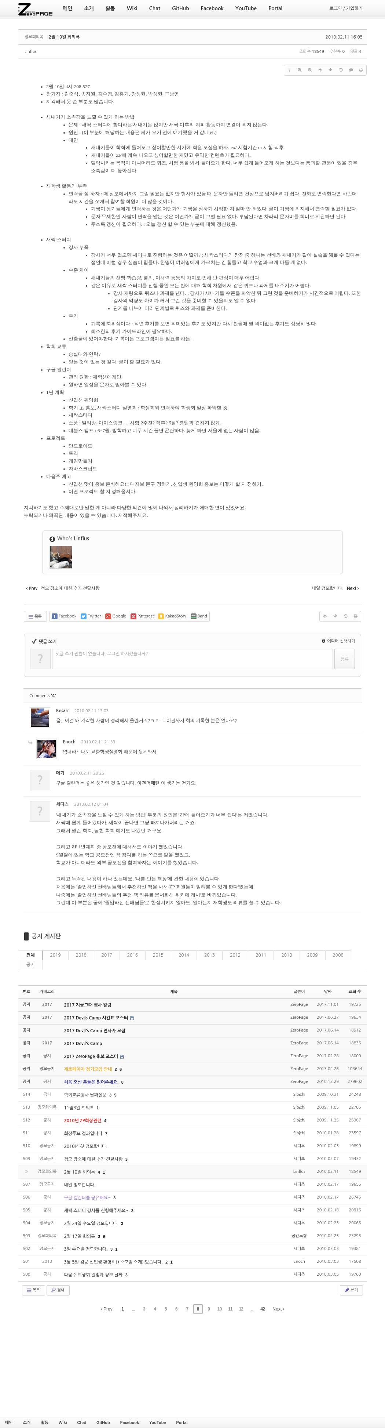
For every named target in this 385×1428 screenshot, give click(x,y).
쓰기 (351, 1290)
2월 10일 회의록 (64, 37)
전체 (30, 955)
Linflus (31, 52)
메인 (9, 1422)
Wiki (63, 1422)
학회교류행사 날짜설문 (86, 1095)
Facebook (129, 1422)
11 (230, 1309)
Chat (81, 1422)
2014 (184, 955)
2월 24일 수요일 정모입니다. (92, 1223)
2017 (107, 955)
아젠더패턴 (148, 783)
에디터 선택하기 (338, 641)
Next (278, 1309)
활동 (44, 1422)
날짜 (328, 992)
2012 (235, 955)
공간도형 (299, 1236)
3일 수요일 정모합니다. (86, 1249)
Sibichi (299, 1094)
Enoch (69, 742)
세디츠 (62, 804)
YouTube (157, 1422)
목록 (34, 616)
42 (262, 1309)
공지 (30, 965)
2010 (286, 955)
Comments (42, 696)
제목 (174, 992)
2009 (312, 955)
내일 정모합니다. (79, 1185)
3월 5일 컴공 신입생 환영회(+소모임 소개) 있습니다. (114, 1262)
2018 (81, 955)
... (133, 1309)
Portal (181, 1422)
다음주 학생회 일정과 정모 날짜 (94, 1275)
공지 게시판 (46, 936)
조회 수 (355, 992)
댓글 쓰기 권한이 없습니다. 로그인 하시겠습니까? (101, 654)
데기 (60, 773)
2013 (209, 955)
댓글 (350, 774)
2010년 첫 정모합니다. (85, 1146)
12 (241, 1309)
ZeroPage (299, 1005)
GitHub (103, 1422)
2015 (158, 955)
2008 (338, 955)
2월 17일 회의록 (80, 1236)
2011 (261, 955)
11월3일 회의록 (79, 1108)
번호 (26, 992)
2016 (132, 955)
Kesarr (62, 710)
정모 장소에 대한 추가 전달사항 (94, 1159)
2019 (55, 955)
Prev (107, 1309)
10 (219, 1309)
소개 (27, 1422)
